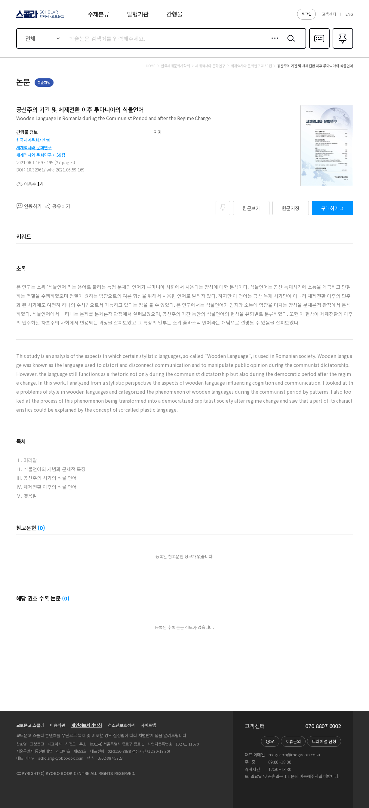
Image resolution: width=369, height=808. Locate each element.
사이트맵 (148, 725)
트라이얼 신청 (324, 741)
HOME (150, 66)
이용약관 (57, 725)
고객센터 (329, 14)
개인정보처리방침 (86, 725)
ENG (349, 14)
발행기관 (137, 14)
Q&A (270, 741)
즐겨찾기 (342, 48)
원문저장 (291, 208)
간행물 (174, 14)
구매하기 (330, 208)
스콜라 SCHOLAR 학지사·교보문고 (39, 17)
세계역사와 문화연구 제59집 (40, 155)
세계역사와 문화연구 (34, 147)
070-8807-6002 (323, 726)
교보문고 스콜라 (30, 725)
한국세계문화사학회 (33, 140)
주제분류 (98, 14)
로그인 (306, 13)
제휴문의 (293, 741)
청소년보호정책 (121, 725)
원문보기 (251, 208)
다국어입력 (319, 48)
